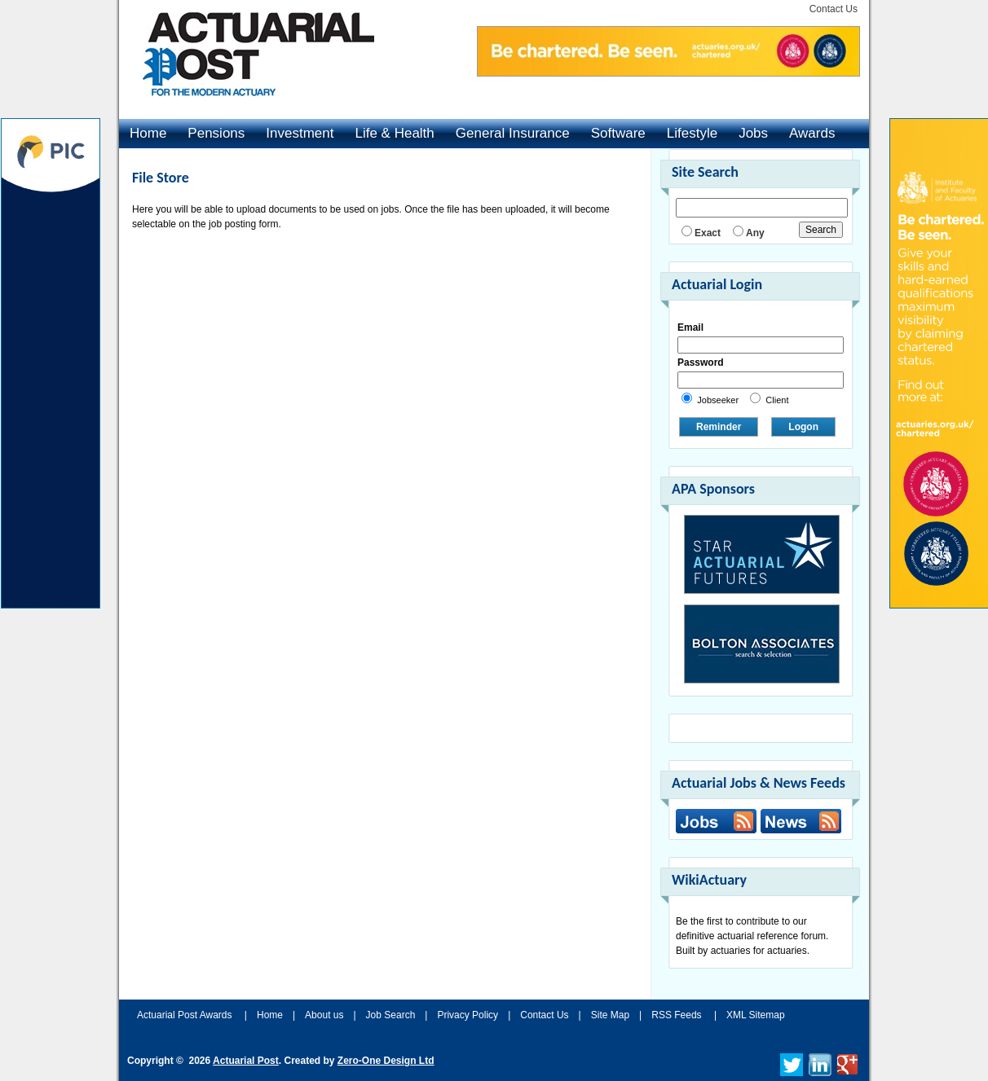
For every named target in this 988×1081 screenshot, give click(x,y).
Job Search (391, 1015)
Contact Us (833, 9)
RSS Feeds (676, 1015)
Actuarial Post (246, 1060)
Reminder (718, 427)
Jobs (753, 133)
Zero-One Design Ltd (385, 1060)
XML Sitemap (755, 1015)
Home (148, 133)
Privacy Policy (467, 1015)
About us (324, 1015)
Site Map (610, 1015)
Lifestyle (692, 133)
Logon (803, 427)
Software (618, 133)
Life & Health (394, 133)
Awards (812, 133)
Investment (299, 133)
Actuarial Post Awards (186, 1015)
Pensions (216, 133)
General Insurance (513, 133)
